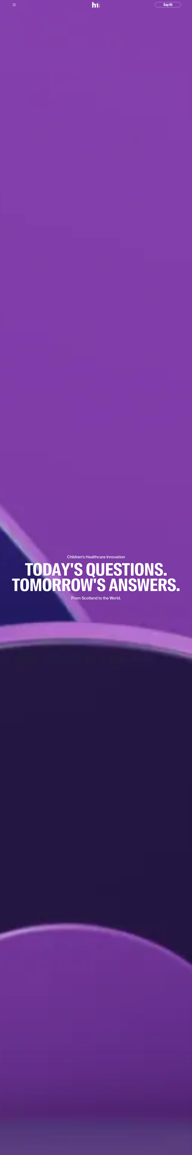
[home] (96, 5)
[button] (14, 5)
